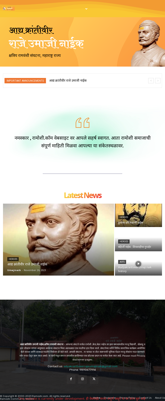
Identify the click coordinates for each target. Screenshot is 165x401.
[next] (157, 80)
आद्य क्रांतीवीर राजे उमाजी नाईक (68, 80)
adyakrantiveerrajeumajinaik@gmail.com (91, 365)
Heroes (13, 258)
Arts (122, 261)
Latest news (82, 195)
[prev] (151, 80)
